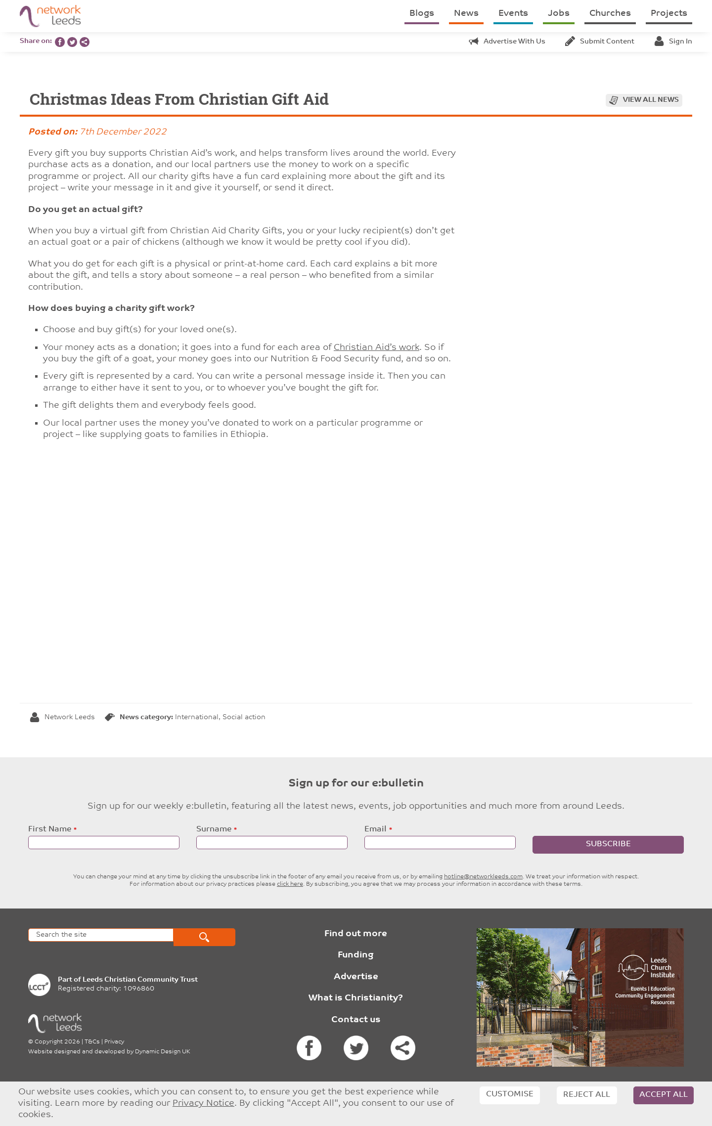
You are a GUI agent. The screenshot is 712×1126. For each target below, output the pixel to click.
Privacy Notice (203, 1103)
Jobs (559, 13)
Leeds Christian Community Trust (140, 980)
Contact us (356, 1020)
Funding (356, 955)
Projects (669, 13)
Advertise (356, 977)
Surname (213, 829)
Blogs (421, 13)
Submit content (599, 41)
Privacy (114, 1042)
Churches (610, 13)
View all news (651, 100)
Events (513, 13)
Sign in (673, 41)
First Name (49, 829)
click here (290, 884)
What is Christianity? (356, 998)
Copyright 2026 (57, 1042)
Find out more (355, 934)
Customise (510, 1094)
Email (375, 829)
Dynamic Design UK (162, 1052)
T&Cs (92, 1042)
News (466, 13)
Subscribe (608, 844)
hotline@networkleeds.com (483, 877)
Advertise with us (507, 41)
